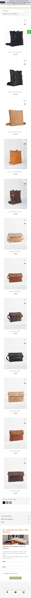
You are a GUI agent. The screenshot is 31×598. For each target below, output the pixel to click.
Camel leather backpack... (16, 132)
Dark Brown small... (15, 331)
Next (11, 503)
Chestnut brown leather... (15, 211)
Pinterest (15, 593)
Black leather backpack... (15, 52)
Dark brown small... (15, 491)
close (2, 2)
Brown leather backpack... (15, 171)
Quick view (25, 24)
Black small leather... (15, 371)
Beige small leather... (15, 251)
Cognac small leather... (15, 291)
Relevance (14, 11)
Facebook (7, 593)
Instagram (24, 593)
